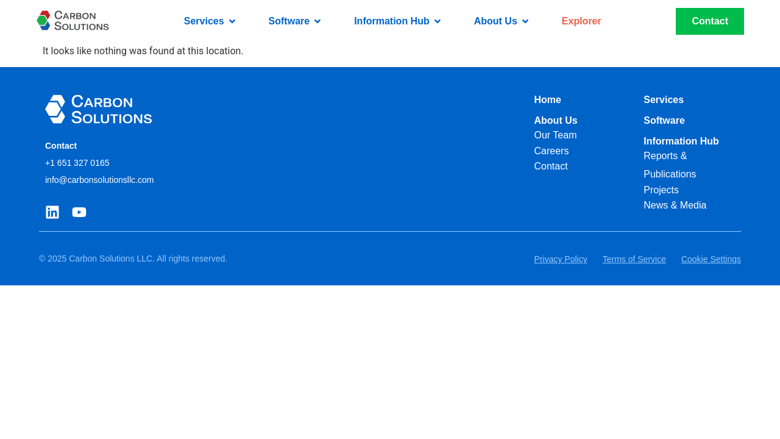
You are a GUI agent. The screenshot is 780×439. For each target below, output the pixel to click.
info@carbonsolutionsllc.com (99, 180)
